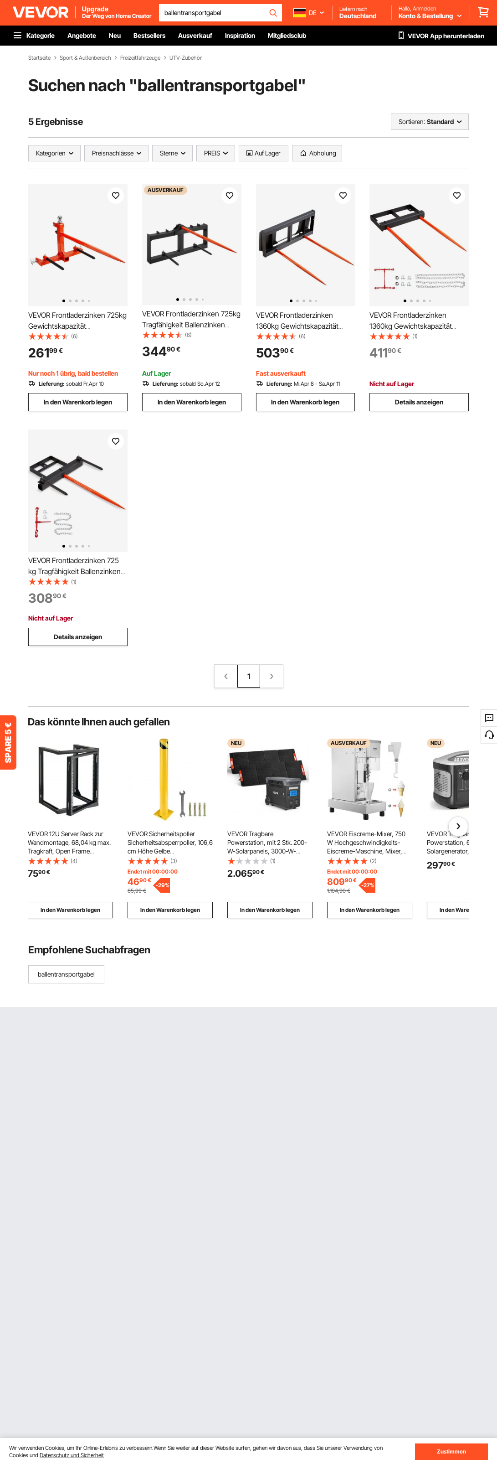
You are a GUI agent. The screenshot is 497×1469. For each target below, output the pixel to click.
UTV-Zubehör (185, 58)
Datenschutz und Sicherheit (72, 1455)
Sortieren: (412, 121)
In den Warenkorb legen (78, 402)
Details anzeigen (419, 402)
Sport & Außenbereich (85, 58)
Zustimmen (451, 1451)
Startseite (39, 58)
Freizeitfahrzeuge (140, 58)
